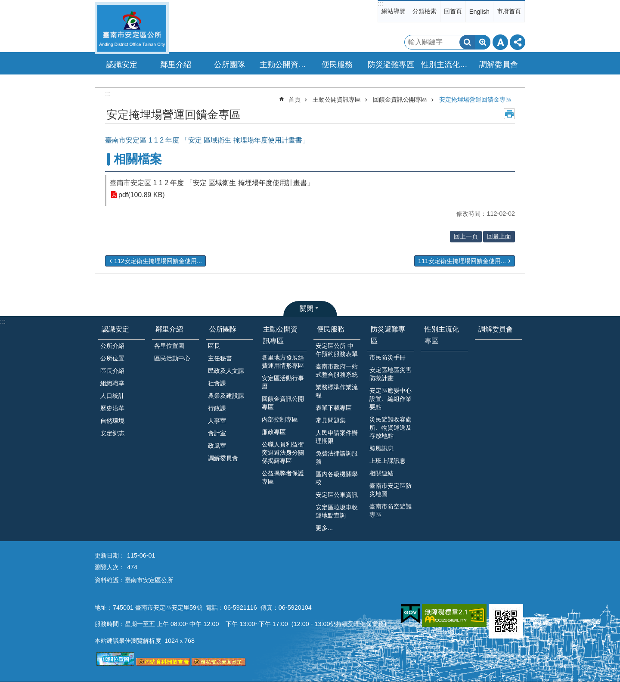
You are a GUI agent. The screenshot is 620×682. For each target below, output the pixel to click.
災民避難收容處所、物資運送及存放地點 (390, 427)
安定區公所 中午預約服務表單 (337, 349)
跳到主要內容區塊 (4, 4)
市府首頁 (509, 11)
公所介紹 (112, 345)
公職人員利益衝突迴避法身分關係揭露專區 (283, 452)
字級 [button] (500, 42)
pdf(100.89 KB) (141, 194)
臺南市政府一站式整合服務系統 (337, 370)
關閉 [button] (306, 308)
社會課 (217, 383)
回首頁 (453, 11)
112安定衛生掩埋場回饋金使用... (158, 260)
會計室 (217, 433)
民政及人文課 (226, 370)
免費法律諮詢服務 (337, 457)
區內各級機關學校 (337, 478)
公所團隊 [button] (229, 64)
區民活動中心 (172, 358)
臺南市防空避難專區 (390, 510)
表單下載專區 (334, 407)
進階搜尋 (482, 42)
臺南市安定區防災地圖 (390, 489)
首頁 (294, 99)
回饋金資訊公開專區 (400, 99)
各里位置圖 (169, 345)
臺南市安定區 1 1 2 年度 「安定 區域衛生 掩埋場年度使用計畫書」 (212, 182)
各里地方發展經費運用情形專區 (283, 361)
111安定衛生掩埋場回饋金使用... (462, 260)
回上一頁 (466, 236)
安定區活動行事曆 (283, 382)
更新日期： (110, 555)
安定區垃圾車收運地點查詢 (337, 511)
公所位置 (112, 358)
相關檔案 (138, 159)
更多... (324, 527)
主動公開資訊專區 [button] (284, 64)
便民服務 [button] (337, 64)
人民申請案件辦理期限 (337, 436)
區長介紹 (112, 370)
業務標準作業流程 (337, 391)
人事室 (217, 420)
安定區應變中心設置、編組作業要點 (390, 398)
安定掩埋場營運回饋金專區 (475, 99)
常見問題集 (331, 420)
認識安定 (115, 329)
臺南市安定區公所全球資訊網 (132, 28)
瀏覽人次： (110, 567)
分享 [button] (517, 42)
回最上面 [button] (499, 236)
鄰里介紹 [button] (175, 64)
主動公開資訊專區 (337, 99)
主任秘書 (220, 358)
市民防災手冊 (387, 357)
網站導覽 (393, 11)
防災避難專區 (388, 335)
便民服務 (330, 329)
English (479, 11)
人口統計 (112, 395)
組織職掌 (112, 383)
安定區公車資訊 (337, 494)
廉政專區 (274, 431)
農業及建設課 (226, 395)
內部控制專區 (280, 419)
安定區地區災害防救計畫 (390, 373)
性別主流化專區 (445, 64)
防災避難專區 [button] (391, 64)
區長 (214, 345)
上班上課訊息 (387, 460)
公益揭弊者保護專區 (283, 477)
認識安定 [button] (121, 64)
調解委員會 (498, 64)
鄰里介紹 (169, 329)
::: (380, 3)
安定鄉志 (112, 433)
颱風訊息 (381, 448)
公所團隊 (223, 329)
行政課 (217, 408)
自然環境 (112, 420)
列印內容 (509, 113)
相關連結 (381, 473)
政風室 (217, 445)
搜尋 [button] (467, 42)
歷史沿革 (112, 408)
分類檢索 (424, 11)
